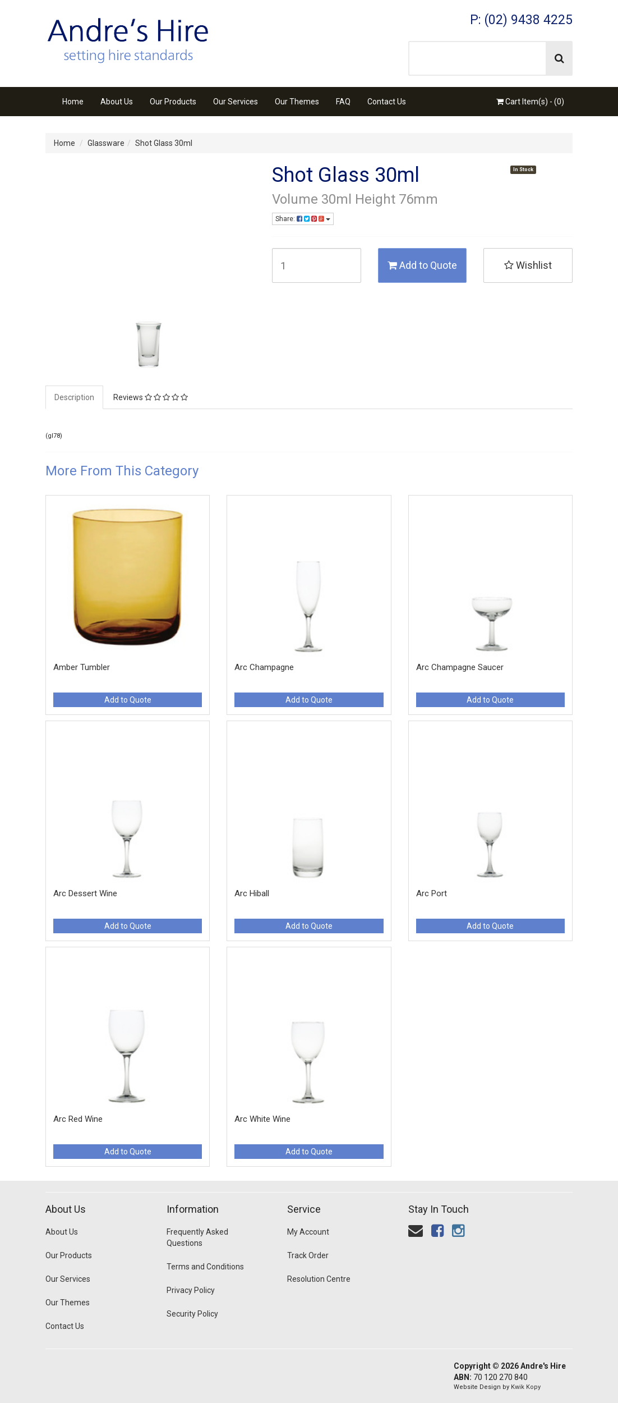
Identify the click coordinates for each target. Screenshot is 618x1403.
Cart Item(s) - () (530, 101)
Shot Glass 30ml (163, 143)
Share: (302, 219)
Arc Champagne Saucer (460, 667)
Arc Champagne (264, 667)
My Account (308, 1231)
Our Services (235, 101)
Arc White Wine (262, 1119)
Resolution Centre (318, 1278)
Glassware (105, 143)
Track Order (308, 1255)
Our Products (173, 101)
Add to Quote (422, 265)
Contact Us (386, 101)
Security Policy (192, 1313)
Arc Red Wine (78, 1119)
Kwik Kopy (526, 1387)
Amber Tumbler (81, 667)
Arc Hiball (251, 893)
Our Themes (297, 101)
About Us (116, 101)
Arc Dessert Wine (85, 893)
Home (73, 101)
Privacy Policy (191, 1290)
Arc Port (431, 893)
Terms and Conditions (205, 1266)
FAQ (343, 101)
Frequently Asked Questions (197, 1237)
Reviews (150, 397)
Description (74, 397)
